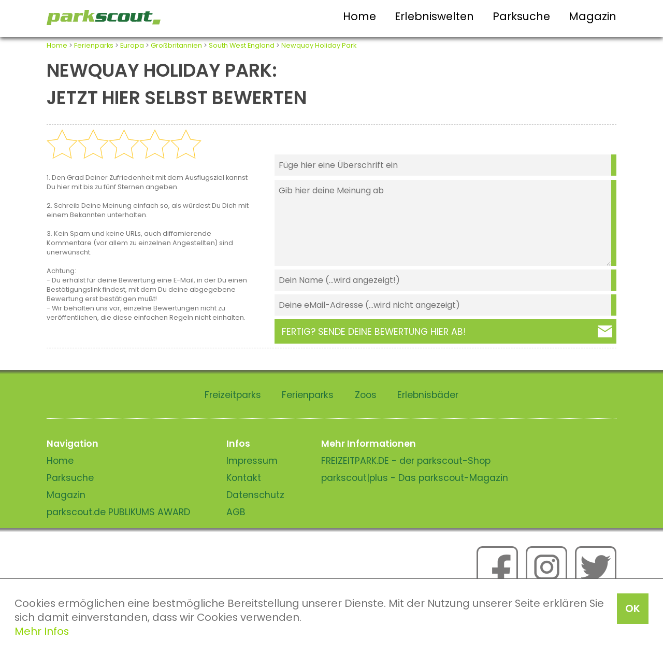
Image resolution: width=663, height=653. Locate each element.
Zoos (366, 395)
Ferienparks (93, 45)
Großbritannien (176, 45)
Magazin (592, 16)
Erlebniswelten (434, 16)
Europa (132, 45)
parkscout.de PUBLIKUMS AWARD (118, 512)
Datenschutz (255, 495)
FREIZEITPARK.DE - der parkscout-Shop (406, 461)
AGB (236, 512)
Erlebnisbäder (427, 395)
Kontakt (243, 478)
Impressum (252, 461)
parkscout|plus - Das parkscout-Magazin (414, 478)
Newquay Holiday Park (318, 45)
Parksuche (521, 16)
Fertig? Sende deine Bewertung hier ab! (374, 331)
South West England (242, 45)
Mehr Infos (42, 631)
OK (632, 608)
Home (359, 16)
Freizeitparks (233, 395)
